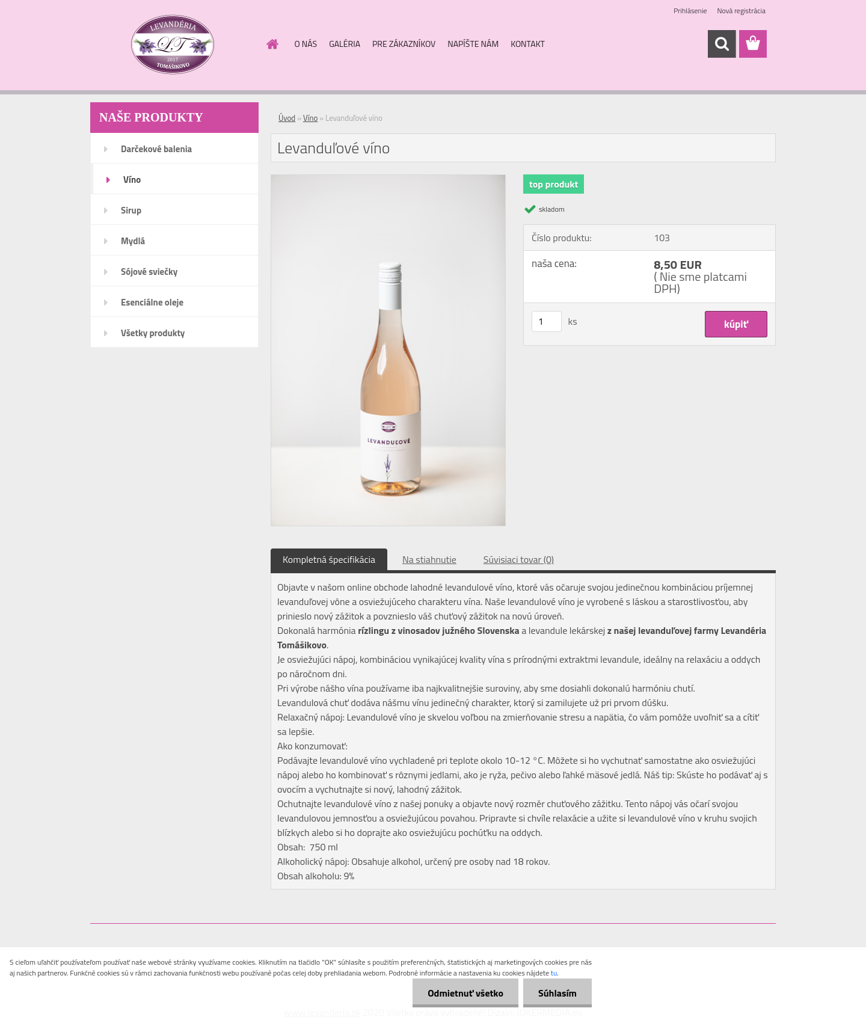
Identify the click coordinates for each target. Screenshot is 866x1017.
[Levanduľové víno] (388, 180)
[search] (721, 44)
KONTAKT (528, 43)
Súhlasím (557, 993)
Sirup (131, 210)
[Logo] (173, 44)
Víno (132, 179)
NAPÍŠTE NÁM (473, 43)
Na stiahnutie (429, 559)
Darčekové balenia (156, 149)
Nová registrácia (741, 10)
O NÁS (306, 43)
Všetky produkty (153, 333)
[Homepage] (272, 44)
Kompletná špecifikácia (329, 559)
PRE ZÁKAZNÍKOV (403, 43)
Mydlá (133, 241)
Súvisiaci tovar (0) (519, 559)
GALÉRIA (344, 43)
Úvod (286, 118)
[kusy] (547, 321)
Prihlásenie (690, 10)
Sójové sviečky (149, 271)
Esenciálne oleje (152, 302)
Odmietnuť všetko (465, 993)
